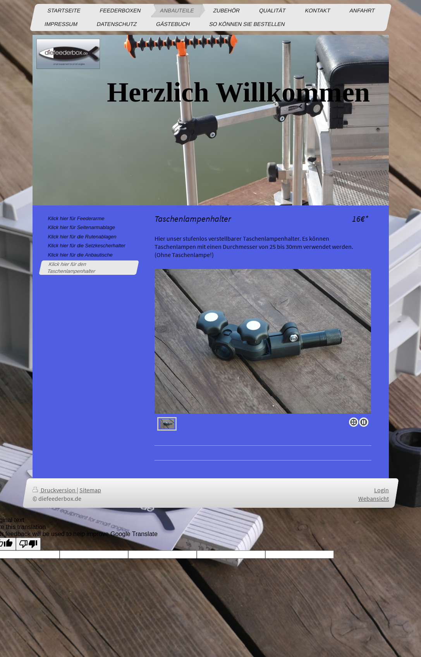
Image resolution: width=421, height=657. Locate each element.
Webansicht (373, 498)
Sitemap (90, 490)
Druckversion (55, 490)
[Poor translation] (28, 544)
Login (381, 490)
